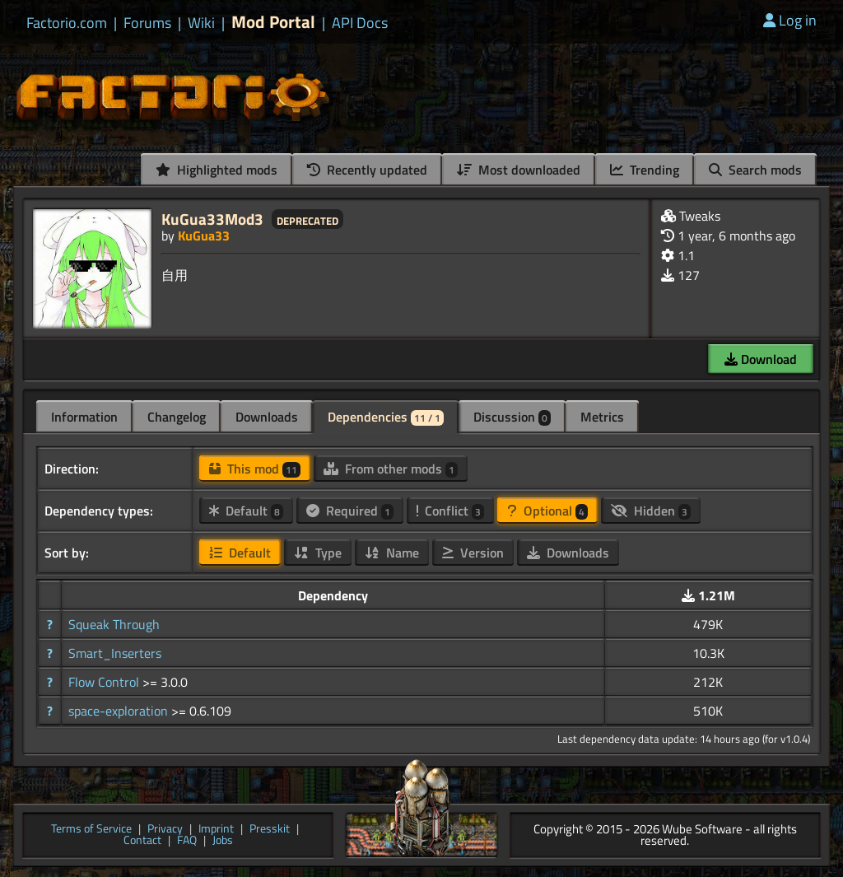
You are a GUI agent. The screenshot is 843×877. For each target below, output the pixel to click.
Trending (644, 170)
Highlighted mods (216, 170)
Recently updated (367, 170)
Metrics (602, 417)
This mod (254, 468)
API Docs (360, 23)
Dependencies (386, 417)
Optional (547, 510)
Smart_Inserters (114, 653)
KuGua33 (204, 235)
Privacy (165, 829)
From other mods (391, 468)
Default (246, 510)
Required (350, 510)
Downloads (266, 417)
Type (318, 552)
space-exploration (119, 711)
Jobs (222, 841)
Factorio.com (66, 23)
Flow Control (105, 682)
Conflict (450, 510)
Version (473, 552)
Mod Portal (273, 21)
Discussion (512, 417)
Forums (147, 23)
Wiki (201, 23)
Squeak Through (114, 624)
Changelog (176, 417)
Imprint (216, 829)
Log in (790, 20)
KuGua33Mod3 (212, 219)
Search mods (755, 170)
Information (84, 417)
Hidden (651, 510)
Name (392, 552)
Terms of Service (91, 829)
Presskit (269, 829)
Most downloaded (518, 170)
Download (760, 359)
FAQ (187, 841)
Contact (142, 841)
